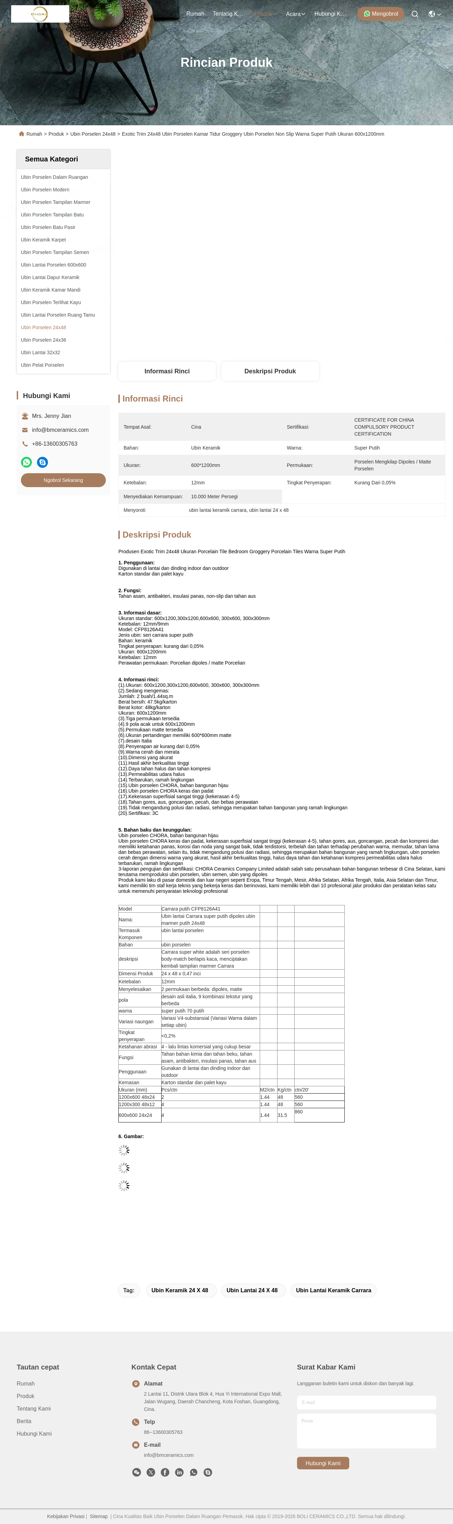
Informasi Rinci (167, 371)
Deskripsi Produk (270, 371)
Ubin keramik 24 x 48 (179, 1290)
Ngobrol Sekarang (63, 480)
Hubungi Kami (331, 14)
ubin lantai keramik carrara (333, 1290)
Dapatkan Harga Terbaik (350, 338)
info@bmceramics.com (60, 430)
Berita (24, 1421)
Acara (296, 14)
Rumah (195, 14)
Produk (266, 14)
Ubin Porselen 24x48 (93, 134)
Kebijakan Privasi (65, 1516)
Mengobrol (381, 13)
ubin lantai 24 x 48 (252, 1290)
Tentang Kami (229, 14)
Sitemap (99, 1516)
